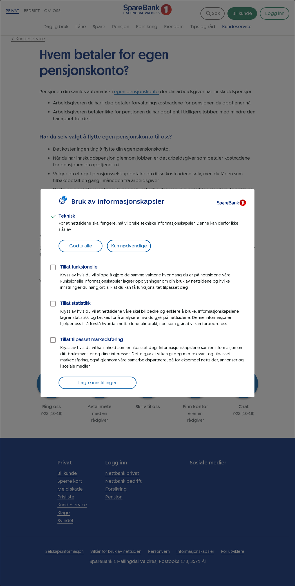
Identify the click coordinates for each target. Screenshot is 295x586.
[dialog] (147, 293)
